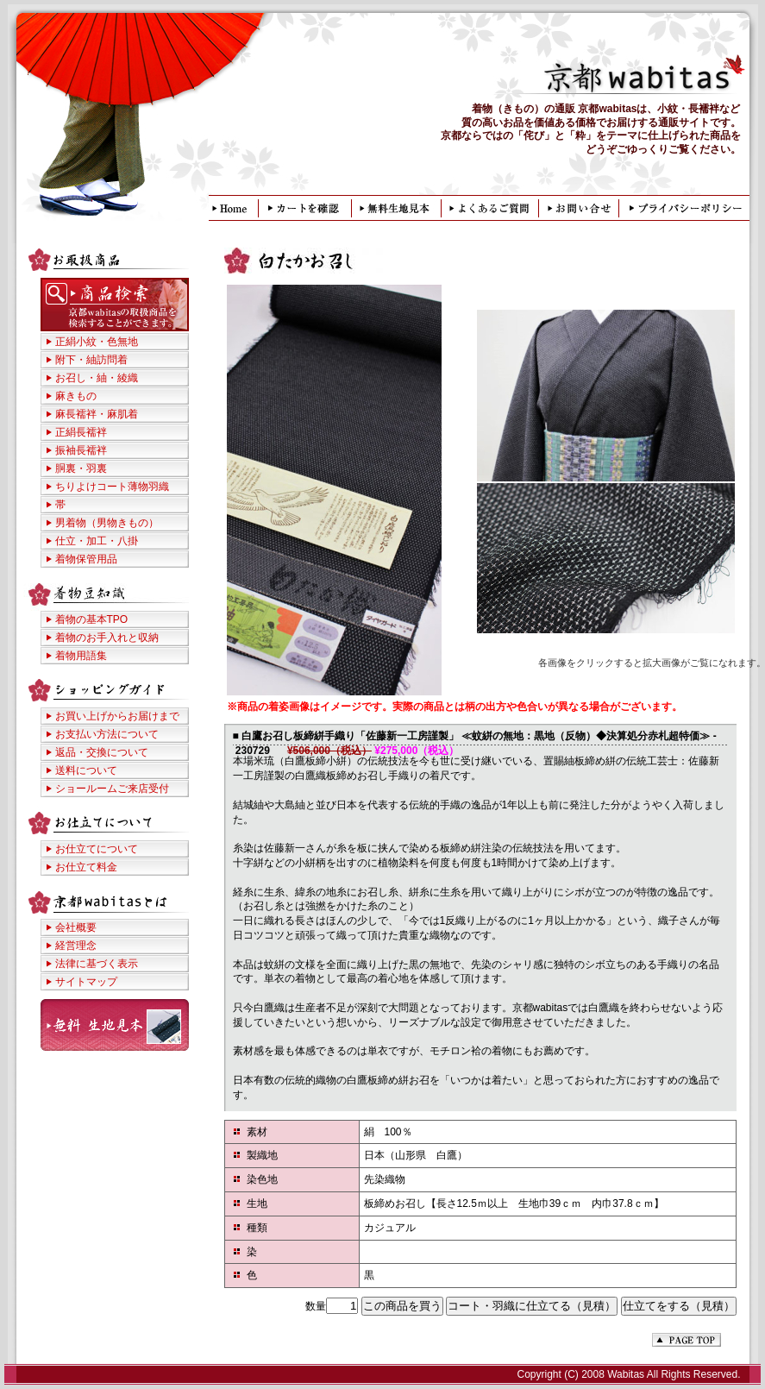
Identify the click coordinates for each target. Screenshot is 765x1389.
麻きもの (76, 396)
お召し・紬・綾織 (96, 378)
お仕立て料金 (86, 867)
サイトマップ (86, 982)
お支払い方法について (107, 734)
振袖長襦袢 (81, 450)
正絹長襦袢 (81, 432)
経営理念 (76, 946)
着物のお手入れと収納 (107, 638)
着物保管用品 (86, 559)
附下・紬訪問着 (91, 360)
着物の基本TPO (92, 619)
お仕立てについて (96, 849)
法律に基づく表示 (96, 964)
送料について (86, 770)
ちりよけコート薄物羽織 (112, 487)
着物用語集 (81, 656)
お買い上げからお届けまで (117, 716)
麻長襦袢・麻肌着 (96, 414)
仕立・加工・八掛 (96, 541)
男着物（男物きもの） (107, 523)
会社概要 (76, 927)
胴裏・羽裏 (81, 468)
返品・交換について (101, 752)
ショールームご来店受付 (112, 788)
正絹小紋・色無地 (96, 342)
